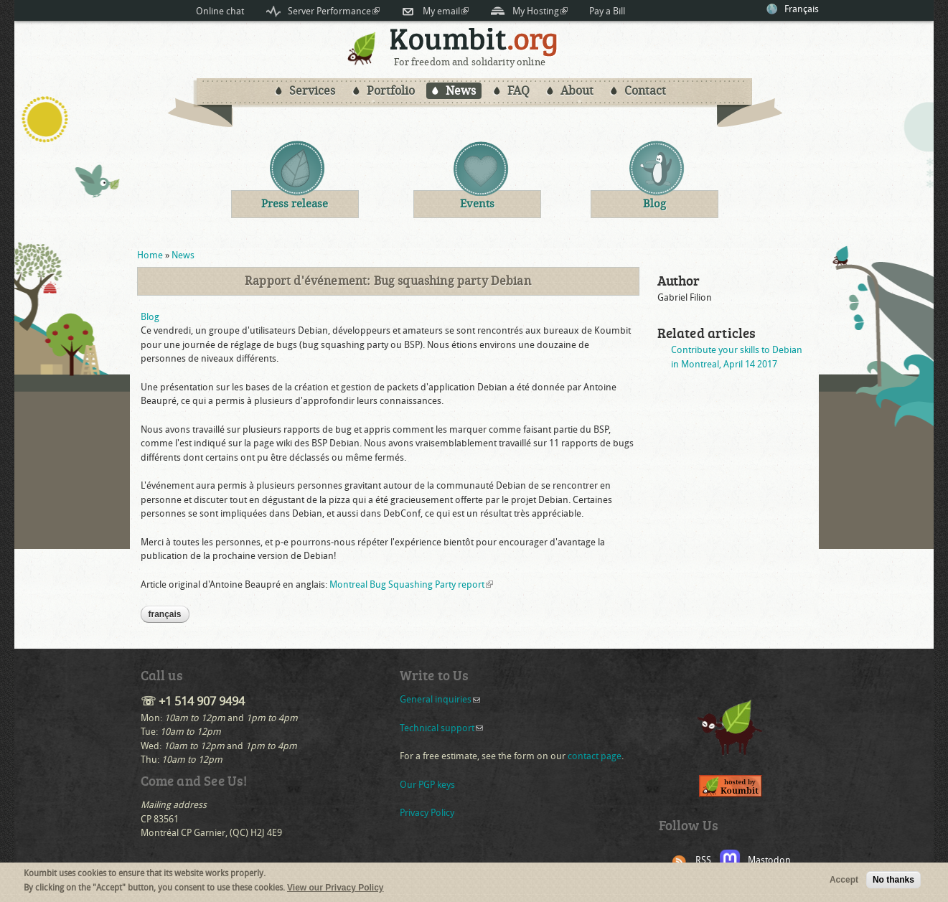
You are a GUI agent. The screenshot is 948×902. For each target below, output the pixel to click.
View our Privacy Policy (335, 890)
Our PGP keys (427, 784)
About (576, 91)
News (461, 91)
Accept (844, 883)
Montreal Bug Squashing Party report (411, 584)
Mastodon (769, 860)
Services (312, 91)
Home (150, 255)
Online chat (220, 11)
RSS (703, 860)
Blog (150, 316)
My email (446, 11)
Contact (645, 91)
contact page (594, 756)
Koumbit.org (474, 42)
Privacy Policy (427, 812)
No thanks (893, 883)
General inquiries (440, 699)
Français (801, 9)
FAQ (518, 91)
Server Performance (334, 11)
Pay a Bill (607, 11)
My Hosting (540, 11)
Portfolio (391, 91)
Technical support (441, 728)
